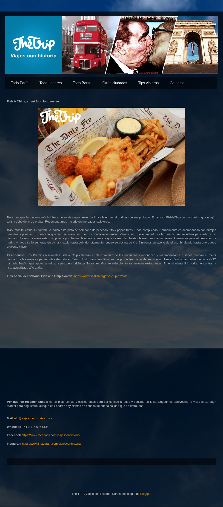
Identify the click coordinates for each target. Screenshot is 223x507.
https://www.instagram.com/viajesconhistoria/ (52, 443)
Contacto (177, 83)
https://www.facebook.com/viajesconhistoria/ (51, 435)
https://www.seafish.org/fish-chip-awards (101, 276)
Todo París (19, 83)
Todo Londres (50, 83)
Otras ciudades (114, 83)
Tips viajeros (148, 83)
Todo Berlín (82, 83)
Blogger (145, 493)
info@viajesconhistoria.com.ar (34, 418)
